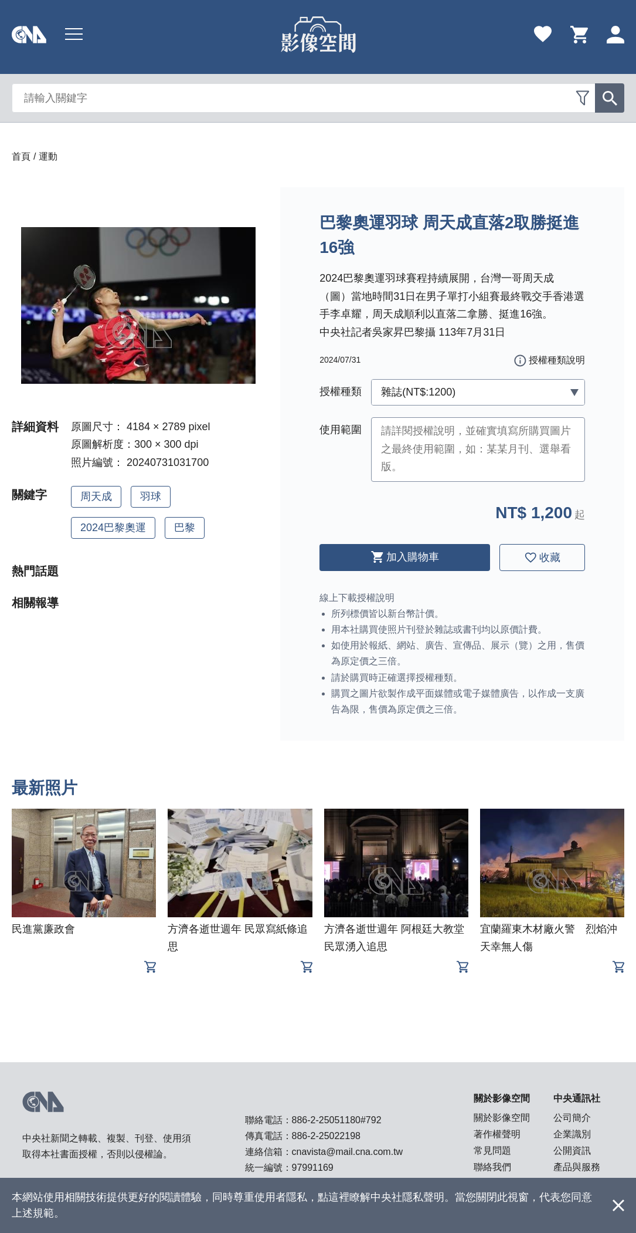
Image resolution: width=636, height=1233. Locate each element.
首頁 (21, 156)
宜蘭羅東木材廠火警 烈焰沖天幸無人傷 (548, 937)
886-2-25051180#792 (337, 1120)
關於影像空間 (502, 1118)
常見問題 (492, 1151)
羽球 (150, 496)
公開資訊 (572, 1151)
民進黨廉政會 (43, 929)
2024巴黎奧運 (113, 527)
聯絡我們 (492, 1167)
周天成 (96, 496)
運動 (48, 156)
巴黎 (184, 527)
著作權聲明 (497, 1134)
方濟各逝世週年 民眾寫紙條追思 (238, 937)
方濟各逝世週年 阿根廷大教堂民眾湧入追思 (394, 937)
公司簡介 (572, 1118)
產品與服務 (576, 1167)
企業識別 (572, 1134)
